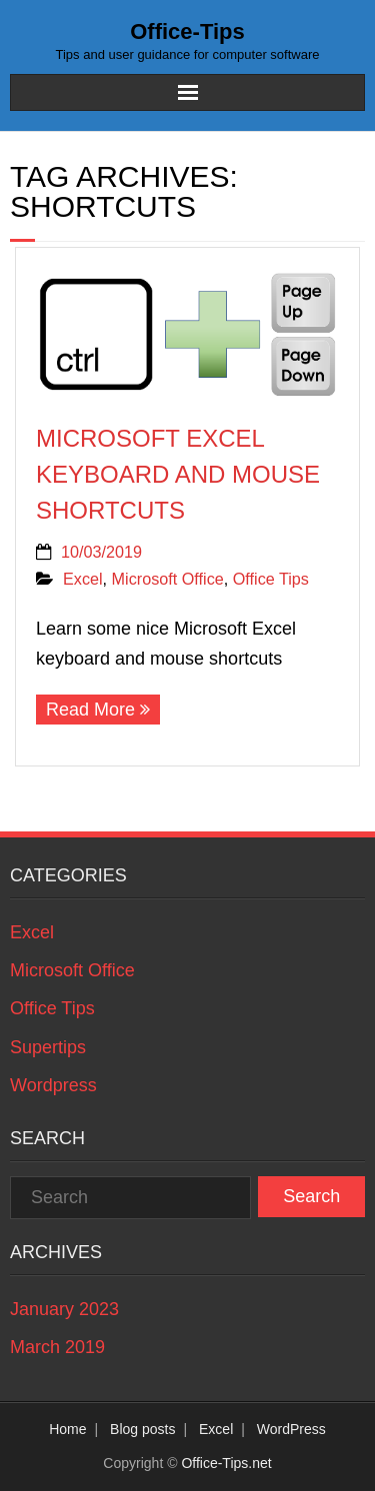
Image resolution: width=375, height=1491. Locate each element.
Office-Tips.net (226, 1463)
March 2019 (57, 1347)
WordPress (291, 1429)
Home (67, 1429)
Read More (90, 710)
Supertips (48, 1047)
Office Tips (271, 579)
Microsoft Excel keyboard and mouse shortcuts (178, 474)
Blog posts (142, 1429)
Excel (83, 579)
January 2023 (64, 1309)
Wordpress (53, 1085)
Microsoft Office (168, 579)
